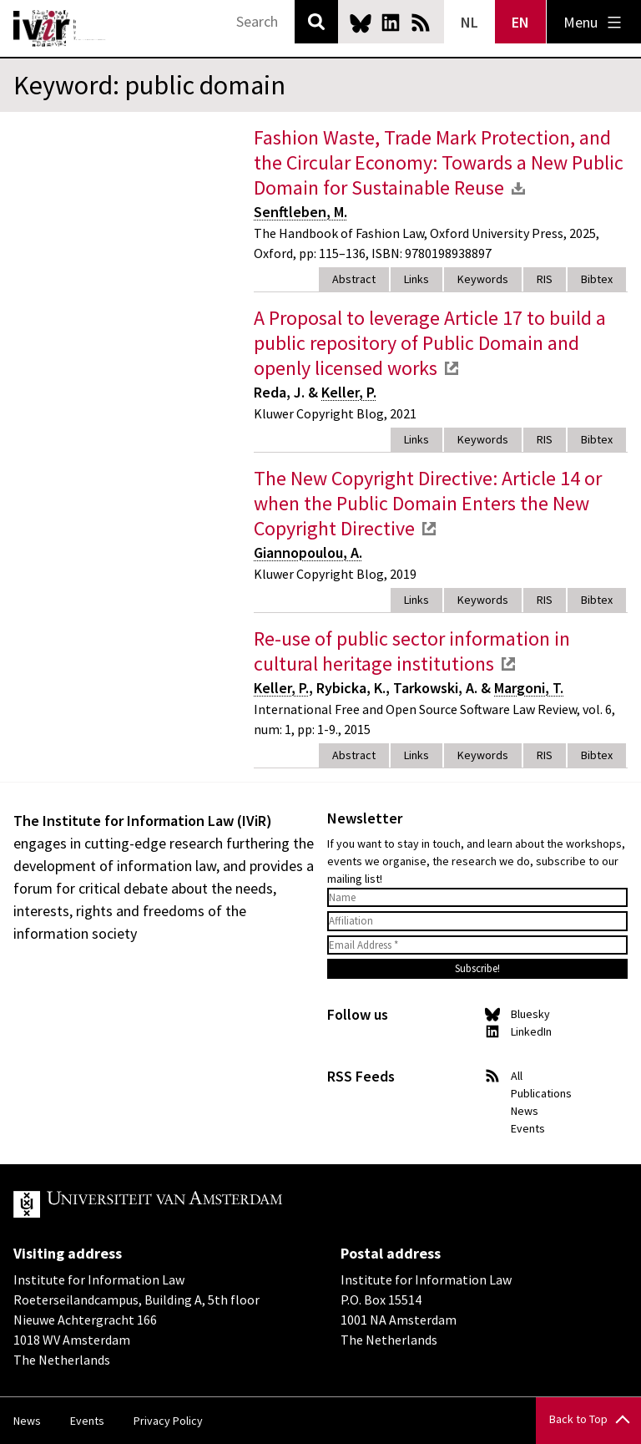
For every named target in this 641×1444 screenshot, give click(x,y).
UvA (207, 1204)
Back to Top (578, 1418)
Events (528, 1128)
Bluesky (360, 22)
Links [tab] (416, 278)
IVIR (60, 28)
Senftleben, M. (300, 211)
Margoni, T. (528, 687)
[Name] (477, 898)
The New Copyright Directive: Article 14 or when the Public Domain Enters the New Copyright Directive (428, 503)
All (516, 1075)
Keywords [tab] (482, 278)
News (524, 1110)
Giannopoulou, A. (308, 552)
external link (451, 368)
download (518, 188)
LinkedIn (390, 22)
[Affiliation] (477, 921)
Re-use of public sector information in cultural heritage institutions (412, 651)
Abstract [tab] (354, 278)
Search (316, 21)
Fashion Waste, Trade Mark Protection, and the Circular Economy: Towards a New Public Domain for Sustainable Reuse (438, 162)
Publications (541, 1093)
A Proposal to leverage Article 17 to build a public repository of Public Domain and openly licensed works (430, 343)
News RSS (420, 22)
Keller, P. (348, 392)
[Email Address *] (477, 945)
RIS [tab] (545, 278)
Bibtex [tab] (597, 278)
